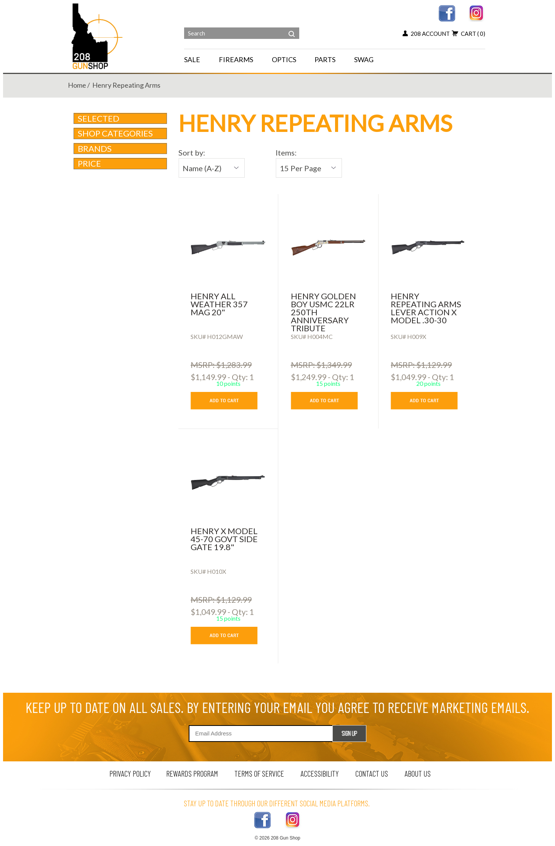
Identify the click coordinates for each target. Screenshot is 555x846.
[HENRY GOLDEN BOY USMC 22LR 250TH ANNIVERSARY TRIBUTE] (328, 247)
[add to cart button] (230, 400)
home (77, 85)
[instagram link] (476, 12)
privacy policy (130, 773)
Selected (98, 118)
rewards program (192, 773)
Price (121, 163)
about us (417, 773)
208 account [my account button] (426, 33)
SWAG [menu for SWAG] (364, 59)
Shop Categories (121, 133)
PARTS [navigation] (324, 59)
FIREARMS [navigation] (236, 59)
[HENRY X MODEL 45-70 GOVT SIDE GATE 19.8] (228, 482)
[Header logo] (98, 35)
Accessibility (319, 773)
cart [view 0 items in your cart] (468, 33)
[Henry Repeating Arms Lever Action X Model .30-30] (428, 247)
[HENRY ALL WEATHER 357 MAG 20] (228, 247)
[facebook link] (447, 12)
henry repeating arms (126, 85)
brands (121, 148)
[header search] (291, 28)
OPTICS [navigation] (284, 59)
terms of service (259, 773)
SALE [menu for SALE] (192, 59)
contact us (371, 773)
